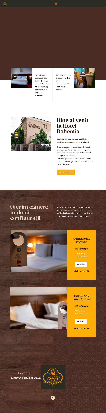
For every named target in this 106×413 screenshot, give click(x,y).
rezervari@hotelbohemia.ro (26, 378)
